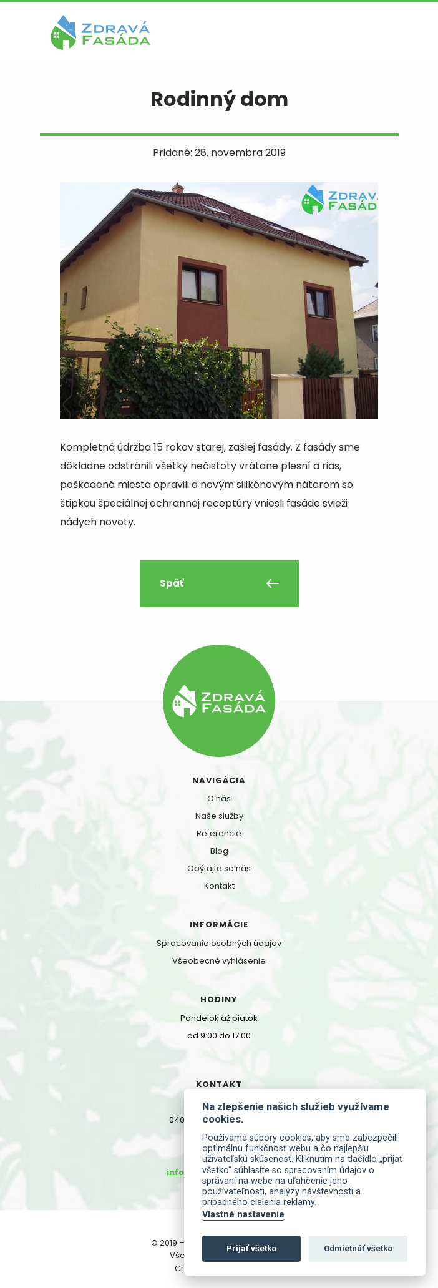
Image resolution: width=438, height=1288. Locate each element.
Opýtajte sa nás (219, 868)
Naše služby (219, 816)
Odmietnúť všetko (358, 1248)
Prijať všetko (251, 1248)
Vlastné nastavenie (243, 1214)
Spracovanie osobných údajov (219, 943)
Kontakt (219, 886)
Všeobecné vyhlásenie (219, 961)
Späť (171, 583)
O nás (219, 798)
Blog (219, 851)
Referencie (219, 833)
